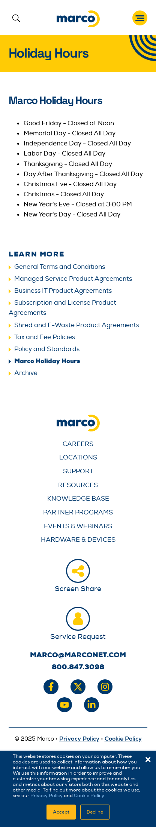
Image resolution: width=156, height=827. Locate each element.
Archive (26, 373)
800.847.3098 (78, 666)
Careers (78, 444)
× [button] (148, 759)
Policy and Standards (47, 349)
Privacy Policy (46, 796)
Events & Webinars (78, 526)
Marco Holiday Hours (47, 361)
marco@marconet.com (78, 655)
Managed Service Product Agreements (73, 279)
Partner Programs (78, 512)
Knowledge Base (78, 498)
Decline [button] (95, 812)
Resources (78, 485)
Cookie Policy (89, 796)
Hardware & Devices (78, 540)
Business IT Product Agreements (63, 291)
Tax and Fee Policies (44, 337)
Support (78, 471)
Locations (78, 457)
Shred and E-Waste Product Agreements (76, 325)
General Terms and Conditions (59, 267)
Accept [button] (61, 812)
